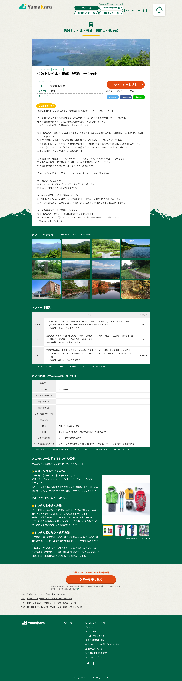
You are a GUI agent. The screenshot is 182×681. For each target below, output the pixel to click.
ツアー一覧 (90, 7)
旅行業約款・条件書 (93, 648)
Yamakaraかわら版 (111, 7)
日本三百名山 (57, 69)
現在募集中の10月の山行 (37, 607)
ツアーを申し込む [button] (126, 84)
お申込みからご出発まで (95, 635)
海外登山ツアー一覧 (87, 13)
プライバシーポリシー (94, 657)
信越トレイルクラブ (70, 173)
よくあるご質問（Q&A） (95, 640)
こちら (57, 187)
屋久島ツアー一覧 (113, 13)
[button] (159, 10)
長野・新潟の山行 (34, 602)
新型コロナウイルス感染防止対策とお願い (103, 644)
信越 (29, 594)
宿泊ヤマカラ (32, 598)
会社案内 (89, 627)
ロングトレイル (44, 69)
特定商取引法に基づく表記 (96, 653)
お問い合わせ (130, 10)
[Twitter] (139, 10)
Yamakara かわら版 (93, 623)
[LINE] (139, 97)
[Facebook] (143, 10)
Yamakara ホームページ (50, 221)
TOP (23, 594)
